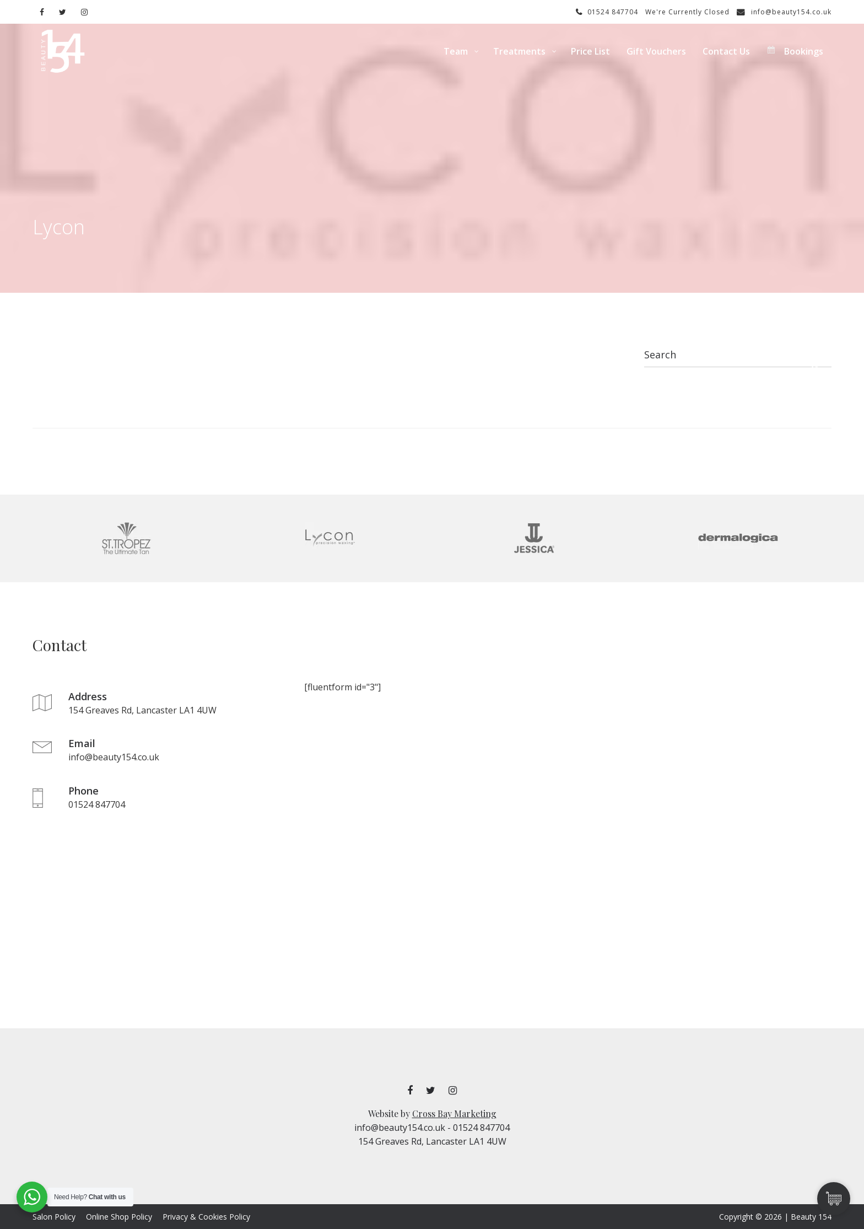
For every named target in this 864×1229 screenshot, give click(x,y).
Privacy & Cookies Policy (206, 1216)
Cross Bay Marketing (454, 1113)
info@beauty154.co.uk (784, 12)
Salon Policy (54, 1216)
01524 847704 (607, 12)
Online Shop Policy (119, 1216)
